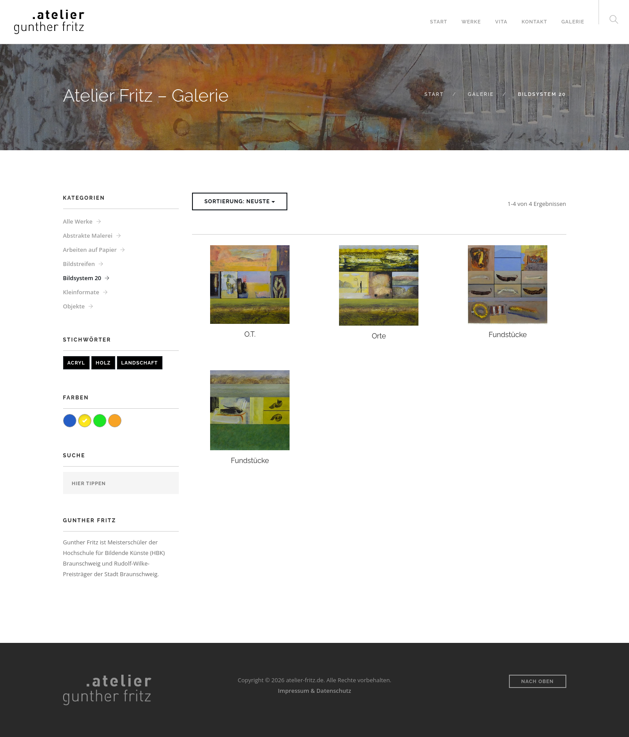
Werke (471, 22)
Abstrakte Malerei (88, 235)
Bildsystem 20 (82, 278)
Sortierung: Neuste (239, 201)
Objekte (74, 306)
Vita (501, 22)
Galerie (572, 22)
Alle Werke (78, 221)
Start (438, 22)
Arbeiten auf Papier (90, 250)
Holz (103, 363)
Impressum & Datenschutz (314, 691)
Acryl (76, 363)
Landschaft (139, 363)
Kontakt (534, 22)
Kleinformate (81, 292)
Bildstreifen (79, 264)
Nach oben (537, 681)
